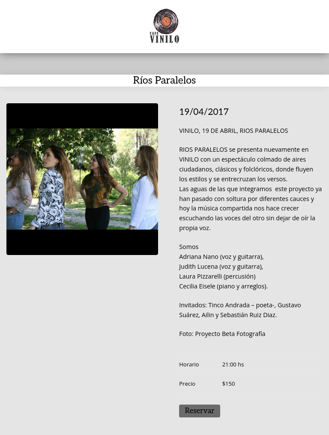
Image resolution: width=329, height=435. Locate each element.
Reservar (200, 411)
